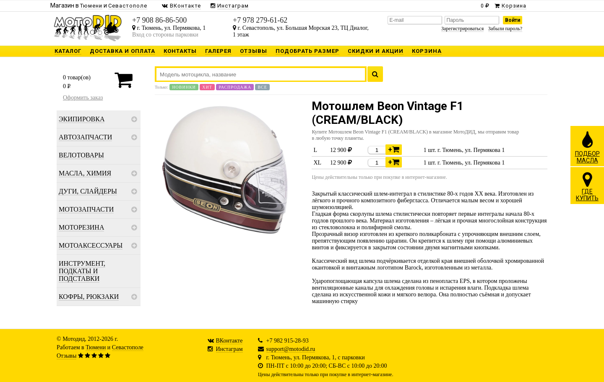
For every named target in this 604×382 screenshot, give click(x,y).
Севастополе (127, 347)
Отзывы (66, 356)
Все (262, 87)
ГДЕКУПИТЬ (587, 186)
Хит (207, 87)
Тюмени (96, 347)
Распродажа (235, 87)
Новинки (183, 87)
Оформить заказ (83, 97)
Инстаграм (229, 349)
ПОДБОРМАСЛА (587, 147)
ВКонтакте (229, 341)
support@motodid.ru (290, 349)
